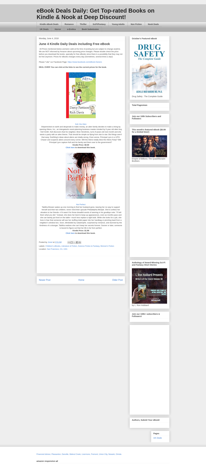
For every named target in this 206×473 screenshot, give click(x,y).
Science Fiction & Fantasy (88, 246)
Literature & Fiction (69, 246)
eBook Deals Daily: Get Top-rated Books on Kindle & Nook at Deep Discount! (95, 13)
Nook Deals (153, 24)
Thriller (83, 24)
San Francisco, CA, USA (57, 249)
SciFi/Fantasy (99, 24)
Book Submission (90, 29)
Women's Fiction (107, 246)
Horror (58, 29)
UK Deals (44, 29)
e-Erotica (71, 29)
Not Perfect (80, 204)
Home (81, 280)
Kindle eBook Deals (49, 24)
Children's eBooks (52, 246)
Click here (70, 147)
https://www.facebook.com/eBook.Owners (85, 62)
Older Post (117, 280)
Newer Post (44, 280)
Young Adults (118, 24)
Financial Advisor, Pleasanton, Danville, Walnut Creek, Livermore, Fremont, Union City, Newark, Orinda (78, 454)
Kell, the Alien (81, 124)
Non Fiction (136, 24)
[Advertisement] (108, 264)
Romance (69, 24)
